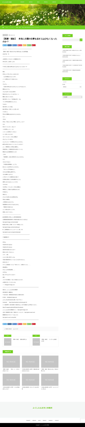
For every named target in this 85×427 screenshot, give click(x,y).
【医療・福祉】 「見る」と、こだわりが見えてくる (11, 370)
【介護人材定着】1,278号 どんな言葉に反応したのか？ (11, 388)
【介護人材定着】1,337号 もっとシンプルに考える (49, 388)
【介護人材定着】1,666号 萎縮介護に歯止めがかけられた (30, 370)
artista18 (10, 328)
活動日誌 (72, 87)
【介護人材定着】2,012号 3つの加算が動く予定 (71, 65)
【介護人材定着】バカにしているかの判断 (30, 388)
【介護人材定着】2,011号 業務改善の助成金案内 (71, 70)
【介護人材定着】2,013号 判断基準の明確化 (70, 60)
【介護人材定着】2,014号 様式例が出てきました (71, 55)
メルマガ (5, 35)
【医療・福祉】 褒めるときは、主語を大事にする (49, 370)
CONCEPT (28, 420)
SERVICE (34, 420)
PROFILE (44, 420)
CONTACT (57, 420)
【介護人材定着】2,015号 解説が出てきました (71, 50)
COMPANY (51, 420)
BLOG (39, 420)
